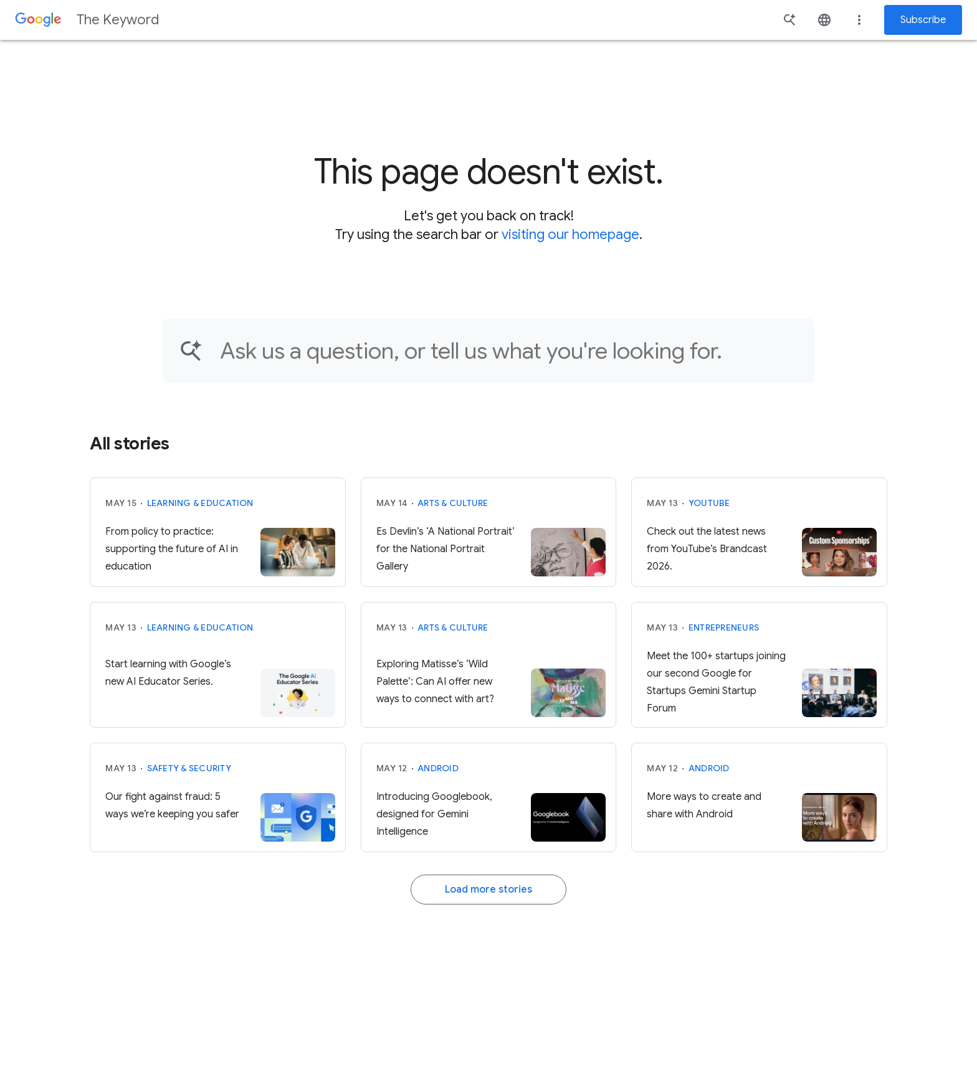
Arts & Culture (452, 503)
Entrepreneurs (724, 627)
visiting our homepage (570, 234)
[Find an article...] (509, 351)
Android (438, 768)
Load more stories (488, 889)
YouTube (709, 503)
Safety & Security (189, 768)
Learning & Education (200, 503)
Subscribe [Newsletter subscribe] (923, 20)
